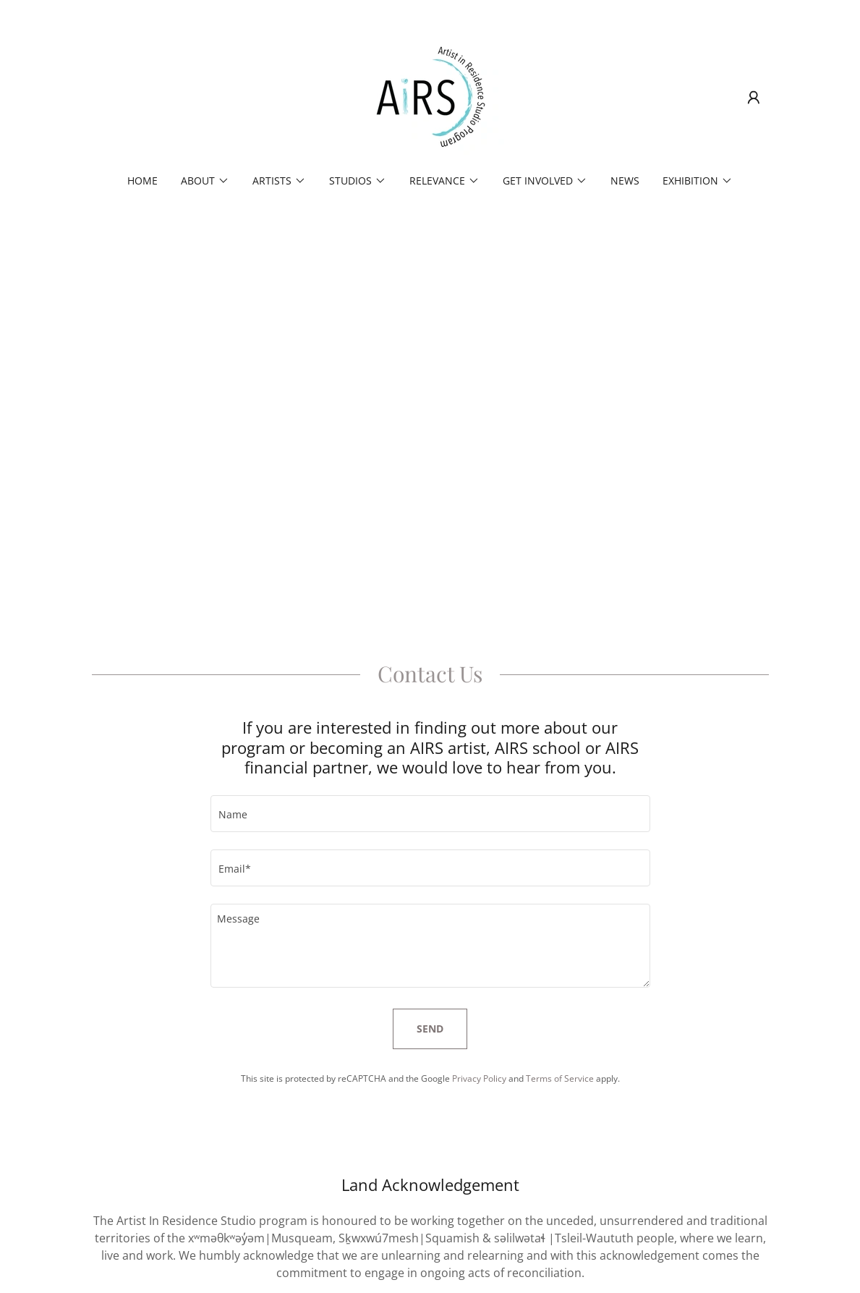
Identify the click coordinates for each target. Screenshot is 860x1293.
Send (430, 1028)
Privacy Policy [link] (479, 1078)
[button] (753, 97)
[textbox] (430, 813)
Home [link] (142, 180)
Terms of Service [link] (560, 1078)
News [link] (624, 180)
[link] (430, 96)
